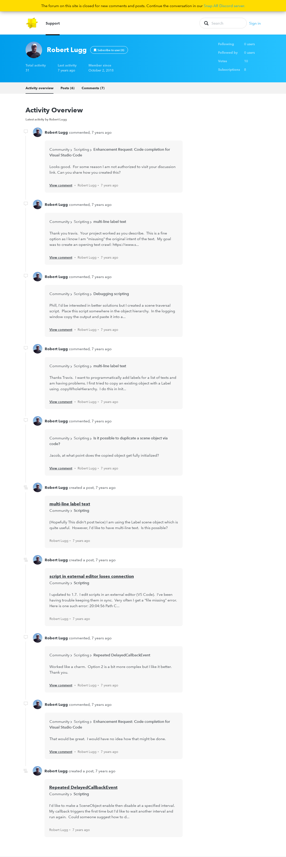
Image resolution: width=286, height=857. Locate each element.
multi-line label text (109, 222)
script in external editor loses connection (91, 577)
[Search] (223, 23)
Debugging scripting (111, 294)
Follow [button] (109, 51)
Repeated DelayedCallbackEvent (121, 656)
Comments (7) (93, 89)
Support (53, 23)
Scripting (81, 150)
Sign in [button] (255, 23)
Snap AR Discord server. (224, 5)
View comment (60, 186)
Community (59, 150)
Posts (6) (68, 89)
